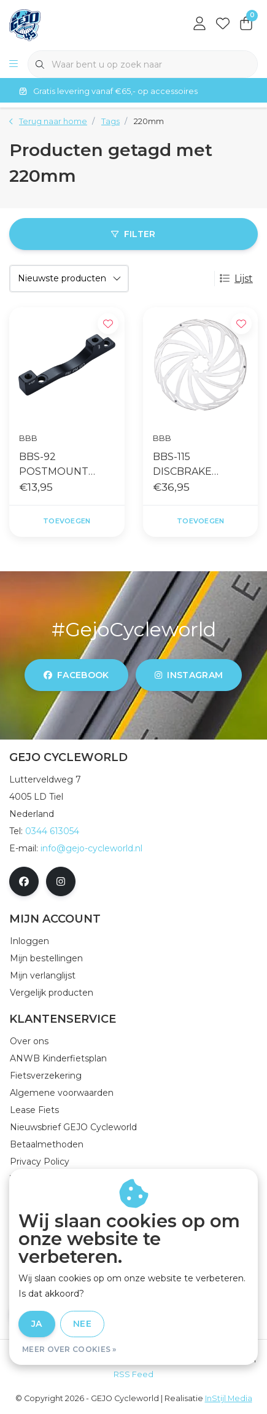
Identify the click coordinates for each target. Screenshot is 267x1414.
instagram (189, 675)
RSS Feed (133, 1374)
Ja (36, 1323)
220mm (149, 121)
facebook (76, 675)
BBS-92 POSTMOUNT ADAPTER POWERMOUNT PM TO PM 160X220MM (60, 465)
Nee (82, 1323)
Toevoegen (66, 521)
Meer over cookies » (69, 1349)
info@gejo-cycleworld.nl (91, 848)
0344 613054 (52, 831)
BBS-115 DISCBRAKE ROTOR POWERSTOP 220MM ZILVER (190, 465)
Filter (133, 234)
